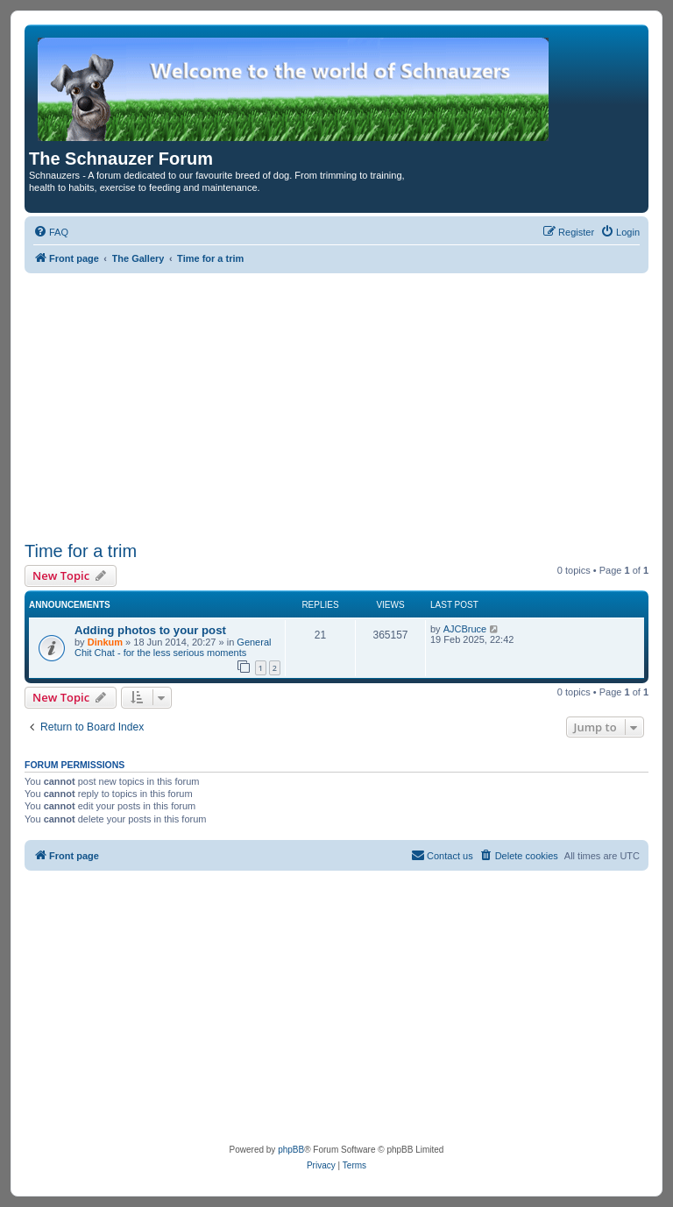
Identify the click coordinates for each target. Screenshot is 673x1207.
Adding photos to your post (150, 630)
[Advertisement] (336, 404)
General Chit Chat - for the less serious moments (172, 647)
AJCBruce (465, 629)
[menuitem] (50, 232)
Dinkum (105, 642)
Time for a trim (81, 551)
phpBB (291, 1149)
